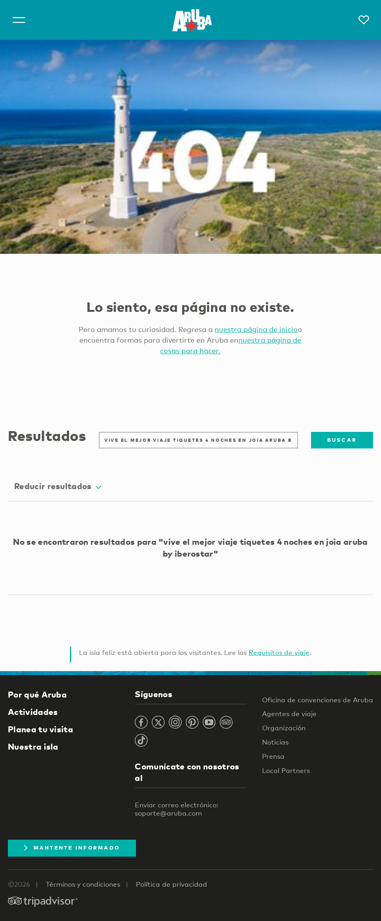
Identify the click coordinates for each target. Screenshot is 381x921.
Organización (284, 728)
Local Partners (286, 770)
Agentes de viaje (289, 713)
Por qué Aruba (37, 694)
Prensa (273, 756)
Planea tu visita (40, 729)
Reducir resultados (58, 486)
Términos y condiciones (83, 884)
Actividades (33, 712)
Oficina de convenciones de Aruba (317, 700)
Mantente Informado (72, 847)
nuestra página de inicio (256, 329)
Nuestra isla (33, 746)
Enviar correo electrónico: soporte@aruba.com (176, 809)
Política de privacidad (171, 884)
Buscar (342, 440)
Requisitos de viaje (279, 652)
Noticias (275, 742)
